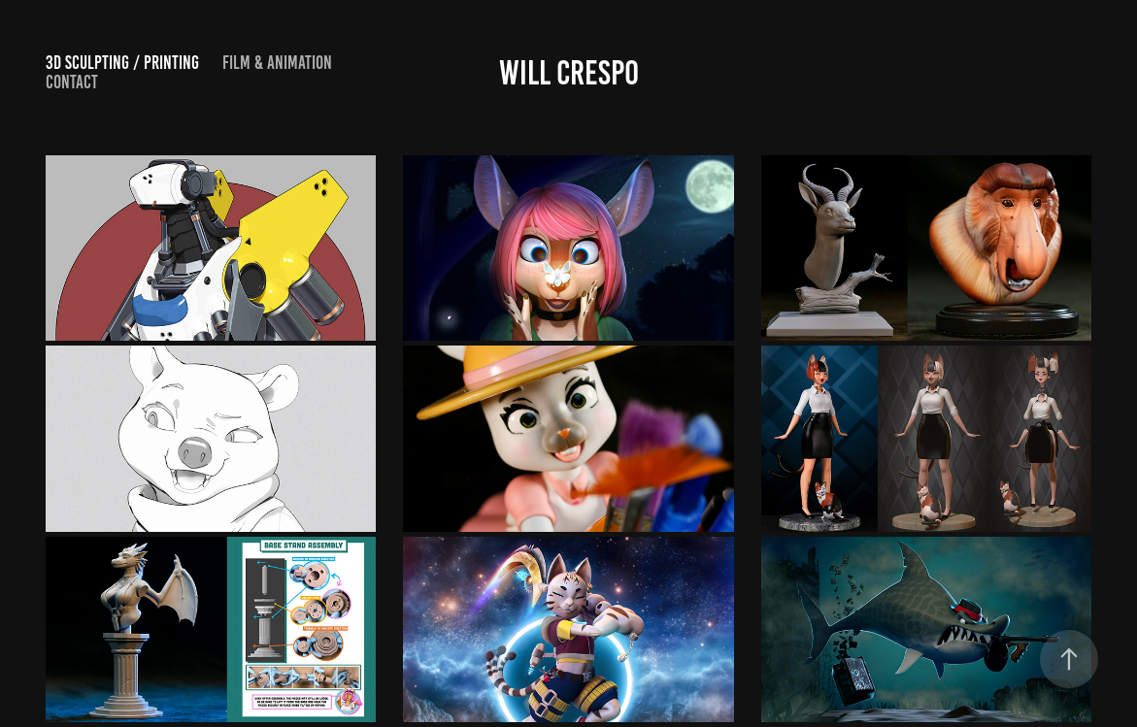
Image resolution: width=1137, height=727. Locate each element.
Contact (72, 82)
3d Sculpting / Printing (122, 62)
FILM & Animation (277, 62)
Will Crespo (569, 72)
